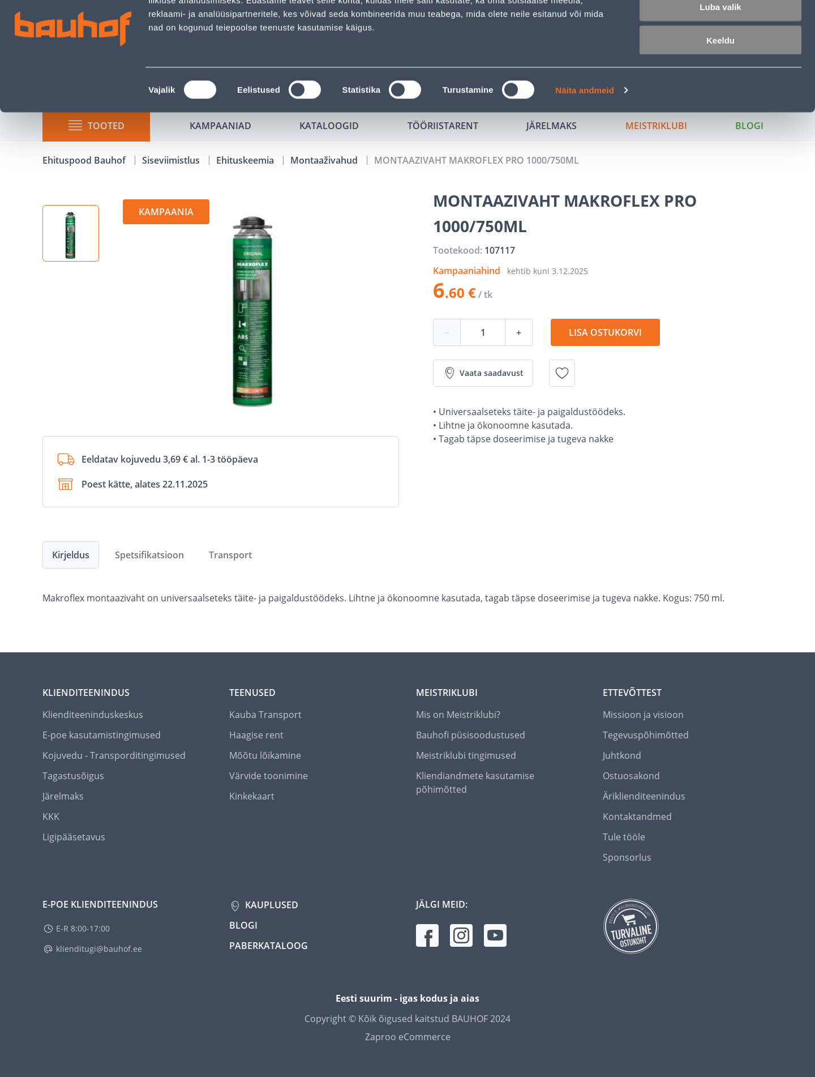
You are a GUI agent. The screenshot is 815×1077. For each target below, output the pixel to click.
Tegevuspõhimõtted (646, 735)
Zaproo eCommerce (408, 1037)
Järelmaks (63, 796)
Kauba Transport (265, 714)
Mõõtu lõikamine (265, 755)
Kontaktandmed (637, 816)
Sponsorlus (627, 857)
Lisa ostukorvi (605, 332)
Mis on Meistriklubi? (458, 714)
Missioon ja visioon (643, 714)
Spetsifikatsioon (149, 555)
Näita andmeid (584, 144)
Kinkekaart (251, 796)
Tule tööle (624, 837)
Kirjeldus (70, 555)
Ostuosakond (631, 776)
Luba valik (720, 61)
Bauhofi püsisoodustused (470, 735)
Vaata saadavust (483, 373)
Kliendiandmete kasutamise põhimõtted (475, 783)
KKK (50, 816)
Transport (230, 555)
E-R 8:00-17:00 (83, 928)
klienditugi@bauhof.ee (99, 948)
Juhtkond (622, 755)
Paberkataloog (268, 945)
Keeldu (720, 95)
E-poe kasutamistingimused (101, 735)
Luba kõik (720, 28)
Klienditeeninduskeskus (92, 714)
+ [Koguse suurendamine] (518, 332)
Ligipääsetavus (73, 837)
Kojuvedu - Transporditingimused (114, 755)
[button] (70, 233)
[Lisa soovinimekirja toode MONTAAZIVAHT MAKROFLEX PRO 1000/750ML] (562, 373)
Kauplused (270, 905)
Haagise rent (256, 735)
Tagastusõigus (73, 776)
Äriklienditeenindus (644, 796)
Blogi (243, 925)
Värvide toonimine (268, 776)
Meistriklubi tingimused (466, 755)
